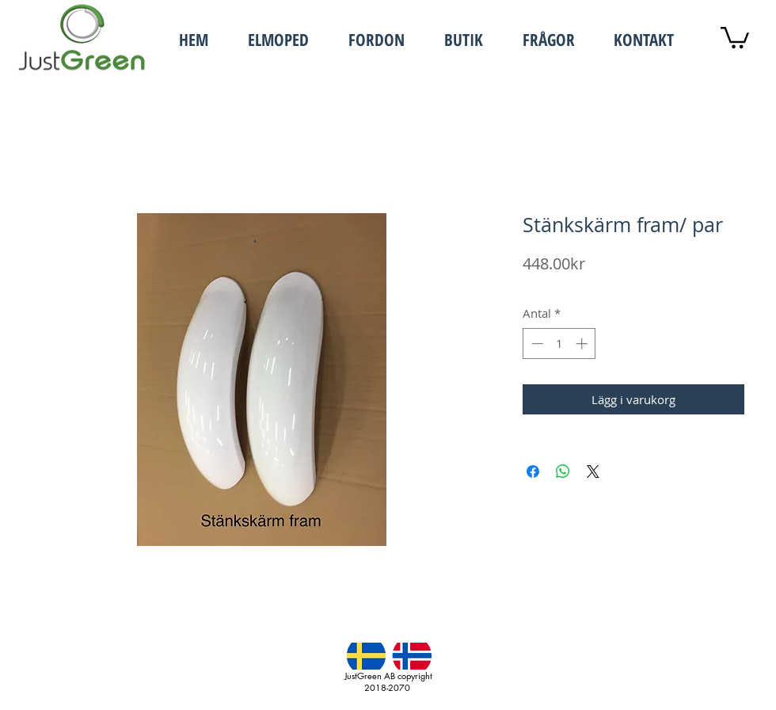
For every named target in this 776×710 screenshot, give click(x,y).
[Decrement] (535, 343)
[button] (270, 38)
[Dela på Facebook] (532, 471)
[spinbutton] (559, 343)
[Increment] (583, 343)
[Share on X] (593, 471)
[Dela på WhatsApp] (562, 471)
